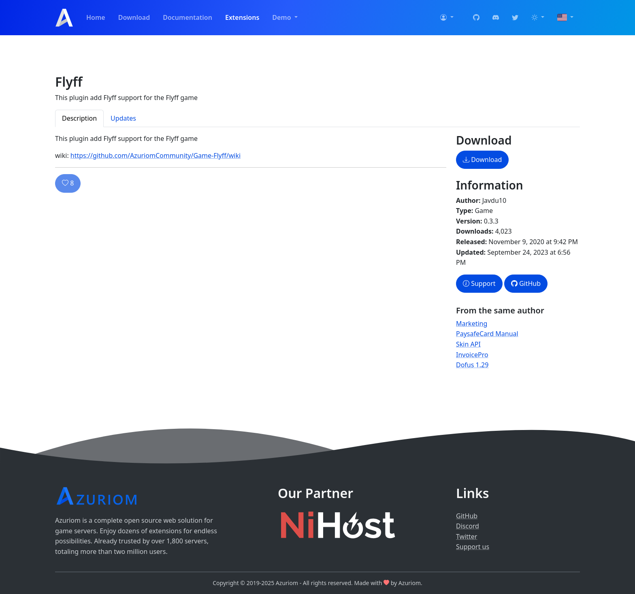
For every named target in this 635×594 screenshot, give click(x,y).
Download (134, 17)
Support (479, 283)
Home (95, 17)
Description (79, 118)
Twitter (466, 536)
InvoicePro (472, 354)
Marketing (471, 323)
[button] (447, 17)
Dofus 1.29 (472, 364)
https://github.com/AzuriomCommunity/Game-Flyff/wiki (155, 155)
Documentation (187, 17)
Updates (123, 118)
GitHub (526, 283)
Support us (472, 546)
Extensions (242, 17)
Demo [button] (282, 17)
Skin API (468, 344)
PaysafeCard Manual (487, 333)
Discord (467, 526)
